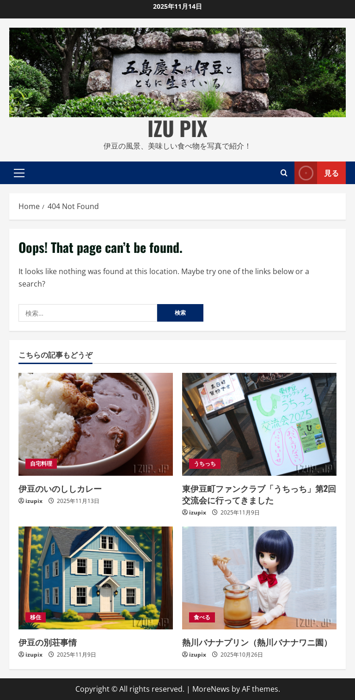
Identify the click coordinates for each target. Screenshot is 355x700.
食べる (202, 617)
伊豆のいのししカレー (60, 488)
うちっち (205, 463)
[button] (19, 172)
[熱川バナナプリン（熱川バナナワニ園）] (259, 577)
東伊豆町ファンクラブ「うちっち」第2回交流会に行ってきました (259, 494)
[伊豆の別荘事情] (95, 577)
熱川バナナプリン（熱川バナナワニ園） (257, 642)
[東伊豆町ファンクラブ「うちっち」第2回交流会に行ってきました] (259, 424)
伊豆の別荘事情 (47, 642)
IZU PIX (177, 128)
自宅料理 (41, 463)
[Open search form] (284, 172)
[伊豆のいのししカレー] (95, 424)
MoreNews (211, 689)
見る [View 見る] (316, 173)
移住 (35, 617)
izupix (34, 501)
